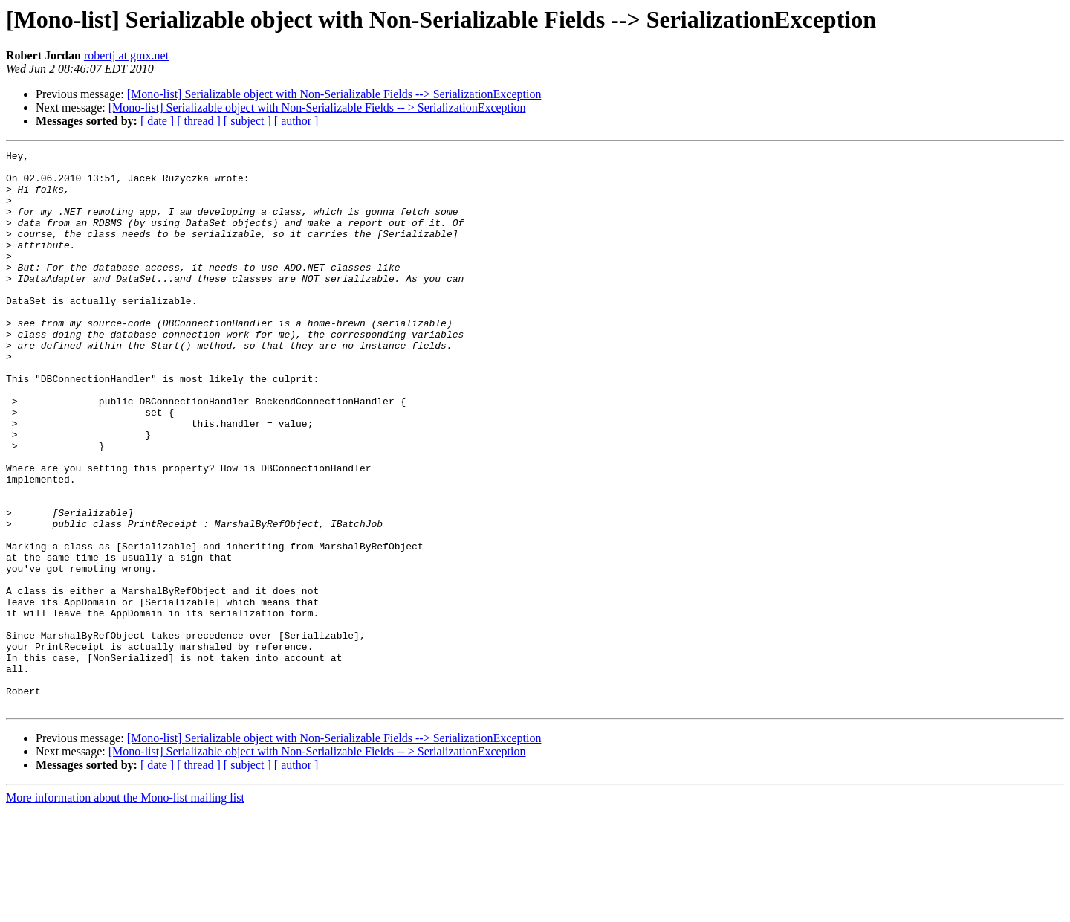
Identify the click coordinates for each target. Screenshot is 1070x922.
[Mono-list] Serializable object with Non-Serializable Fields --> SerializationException (334, 94)
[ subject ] (247, 121)
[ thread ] (199, 121)
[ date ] (157, 121)
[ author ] (296, 121)
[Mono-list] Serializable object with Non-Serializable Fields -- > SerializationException (317, 107)
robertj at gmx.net (126, 55)
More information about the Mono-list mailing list (125, 909)
